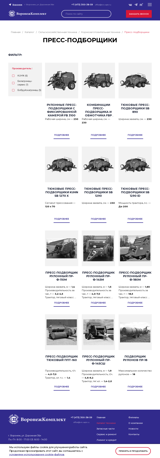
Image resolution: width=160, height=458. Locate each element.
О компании (135, 423)
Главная (101, 417)
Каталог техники (106, 423)
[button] (150, 4)
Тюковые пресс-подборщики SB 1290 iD (135, 192)
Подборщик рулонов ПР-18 (135, 358)
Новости (133, 428)
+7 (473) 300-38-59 (82, 4)
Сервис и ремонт (107, 434)
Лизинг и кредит (107, 440)
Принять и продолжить (133, 451)
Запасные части (106, 428)
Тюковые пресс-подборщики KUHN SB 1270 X (61, 192)
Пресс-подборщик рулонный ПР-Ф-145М (98, 276)
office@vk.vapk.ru (103, 5)
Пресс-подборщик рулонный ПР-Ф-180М (135, 276)
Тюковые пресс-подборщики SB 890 (135, 108)
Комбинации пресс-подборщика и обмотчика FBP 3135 (98, 112)
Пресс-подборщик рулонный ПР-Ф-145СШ (98, 360)
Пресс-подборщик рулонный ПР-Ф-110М (61, 276)
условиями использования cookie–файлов (36, 454)
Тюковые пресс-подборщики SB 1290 (98, 192)
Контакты (133, 434)
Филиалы (133, 417)
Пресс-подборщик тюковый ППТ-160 (61, 358)
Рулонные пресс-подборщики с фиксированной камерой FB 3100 (62, 110)
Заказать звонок (139, 14)
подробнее (61, 135)
